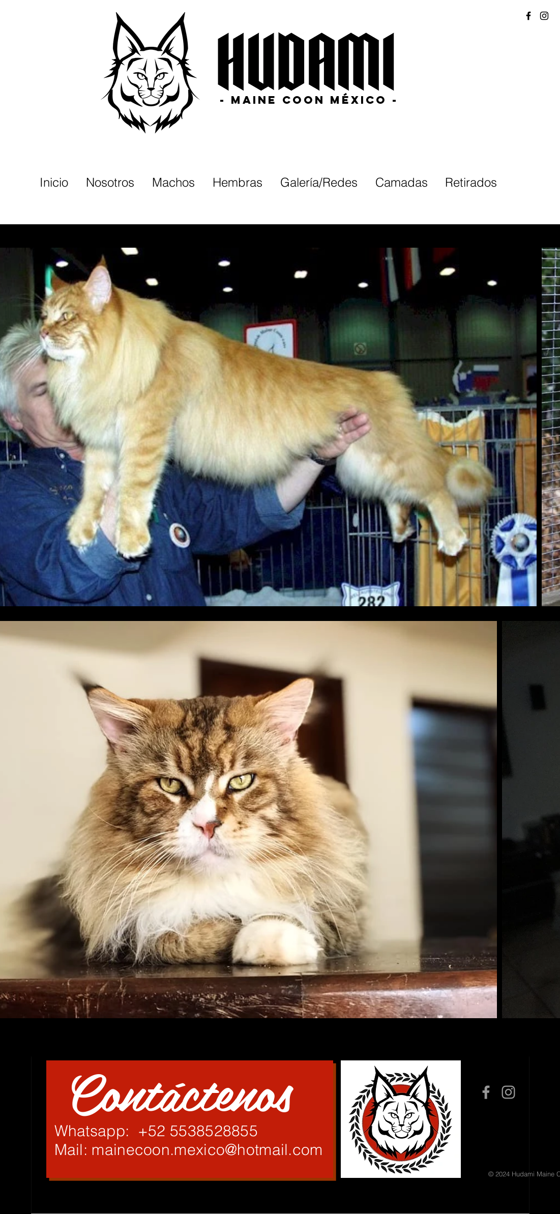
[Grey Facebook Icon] (486, 1092)
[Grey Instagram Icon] (508, 1092)
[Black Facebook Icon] (528, 15)
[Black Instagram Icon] (544, 15)
